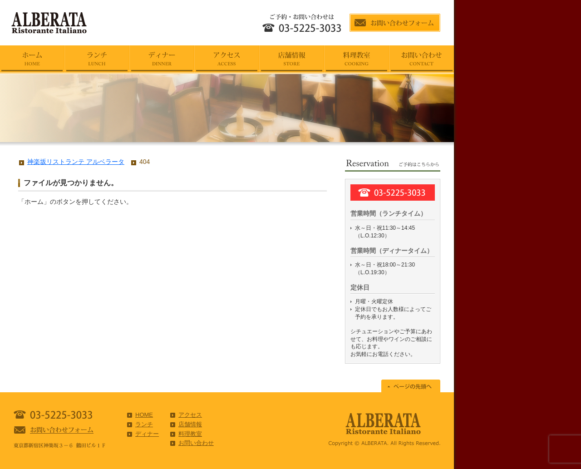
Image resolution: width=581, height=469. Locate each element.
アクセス (190, 414)
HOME (144, 414)
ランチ (144, 424)
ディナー (147, 433)
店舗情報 (190, 424)
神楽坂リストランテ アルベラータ (75, 161)
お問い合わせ (196, 442)
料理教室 (190, 433)
